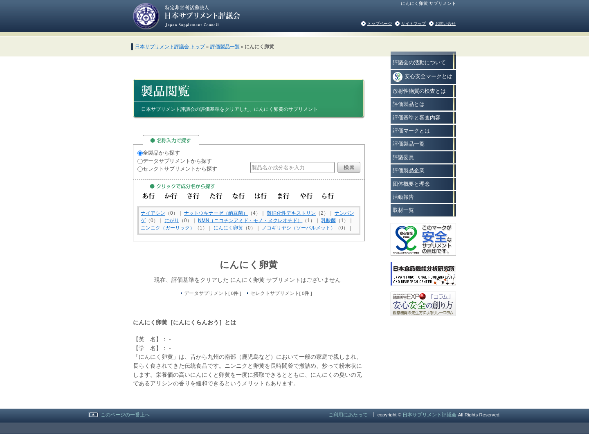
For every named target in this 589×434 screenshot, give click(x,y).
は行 (261, 196)
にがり (171, 220)
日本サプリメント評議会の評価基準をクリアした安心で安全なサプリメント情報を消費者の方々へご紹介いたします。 (199, 15)
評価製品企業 (409, 170)
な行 (239, 196)
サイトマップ (413, 23)
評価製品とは (409, 104)
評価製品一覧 (225, 46)
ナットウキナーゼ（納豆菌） (216, 213)
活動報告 (403, 197)
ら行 (328, 196)
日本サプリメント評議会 (429, 414)
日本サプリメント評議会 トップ (170, 46)
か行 (171, 196)
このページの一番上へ (125, 414)
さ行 (194, 196)
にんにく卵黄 (228, 228)
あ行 (149, 196)
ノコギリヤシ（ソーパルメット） (298, 228)
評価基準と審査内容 (417, 118)
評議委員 (403, 157)
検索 (348, 167)
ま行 (284, 196)
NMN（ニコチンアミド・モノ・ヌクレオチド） (250, 220)
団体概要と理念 (411, 184)
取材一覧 (403, 210)
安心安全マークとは (422, 77)
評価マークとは (411, 131)
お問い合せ (445, 23)
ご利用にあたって (348, 414)
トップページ (379, 23)
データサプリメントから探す (174, 161)
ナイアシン (153, 213)
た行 (216, 196)
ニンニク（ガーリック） (168, 228)
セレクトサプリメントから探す (177, 169)
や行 (306, 196)
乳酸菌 (328, 220)
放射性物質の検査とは (419, 91)
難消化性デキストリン (291, 213)
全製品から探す (158, 153)
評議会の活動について (419, 62)
